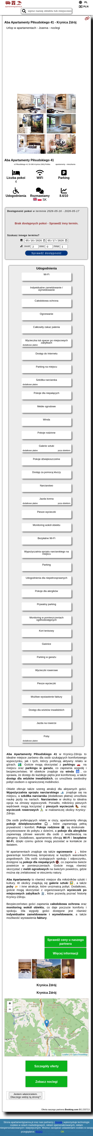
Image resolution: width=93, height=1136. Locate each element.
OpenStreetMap (80, 1055)
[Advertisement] (46, 62)
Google (58, 1122)
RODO (39, 1131)
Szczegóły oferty (46, 1066)
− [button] (10, 1010)
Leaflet (65, 1055)
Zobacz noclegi (46, 1082)
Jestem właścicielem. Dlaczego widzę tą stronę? (25, 1096)
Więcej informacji (65, 954)
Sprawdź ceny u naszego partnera (65, 942)
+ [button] (10, 1004)
